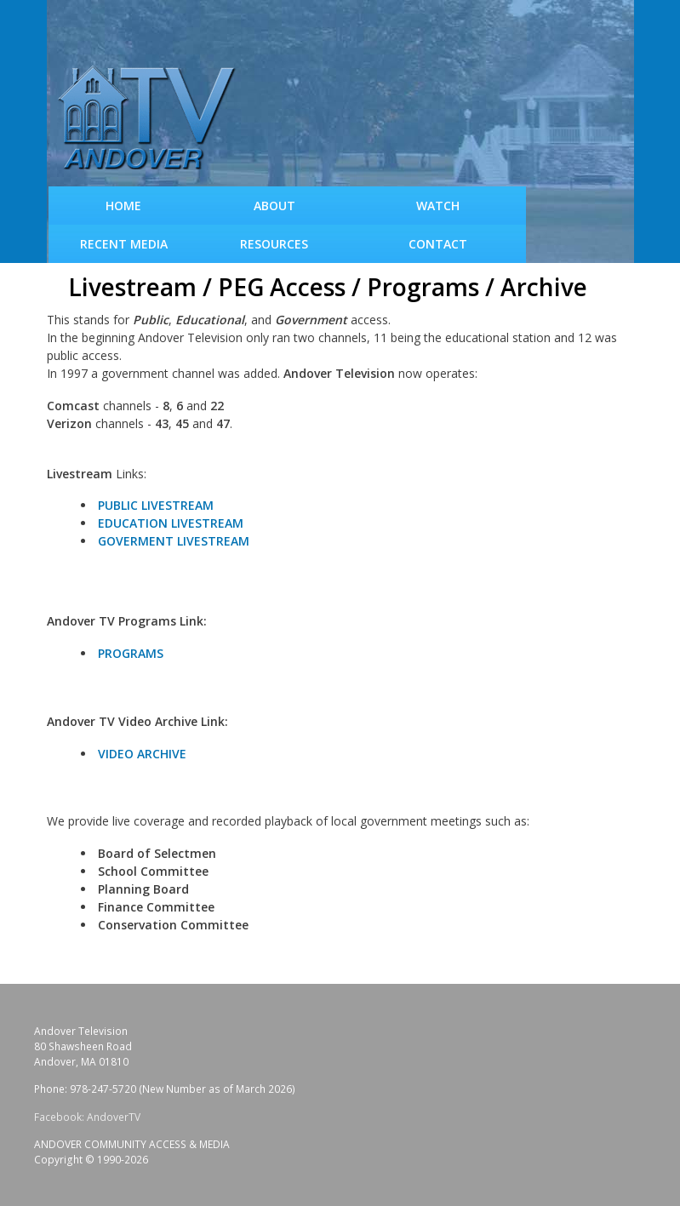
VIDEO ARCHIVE (142, 754)
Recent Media (124, 244)
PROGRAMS (130, 653)
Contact (438, 244)
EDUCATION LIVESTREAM (170, 523)
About (274, 205)
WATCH (438, 205)
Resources (274, 244)
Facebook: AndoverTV (87, 1117)
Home (123, 205)
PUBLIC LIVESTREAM (156, 505)
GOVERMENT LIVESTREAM (173, 541)
